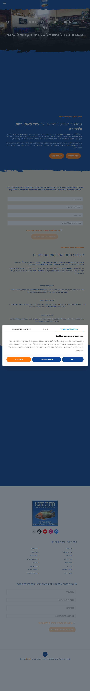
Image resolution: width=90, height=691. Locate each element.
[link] (46, 359)
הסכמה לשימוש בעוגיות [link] (69, 329)
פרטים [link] (45, 329)
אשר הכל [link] (19, 359)
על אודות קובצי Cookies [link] (21, 329)
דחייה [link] (72, 359)
